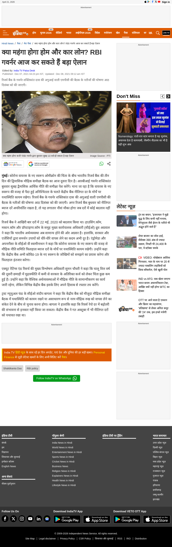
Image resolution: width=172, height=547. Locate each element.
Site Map (30, 538)
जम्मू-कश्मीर (158, 494)
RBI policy (32, 368)
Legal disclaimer (47, 538)
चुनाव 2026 (46, 32)
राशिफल (136, 32)
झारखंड (156, 499)
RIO (128, 538)
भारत (68, 32)
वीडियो (59, 32)
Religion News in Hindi (64, 471)
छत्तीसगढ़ (157, 490)
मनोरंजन (108, 32)
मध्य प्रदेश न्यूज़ (159, 461)
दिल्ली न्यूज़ (157, 447)
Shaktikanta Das (12, 368)
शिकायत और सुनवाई (11, 457)
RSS (119, 538)
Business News (60, 466)
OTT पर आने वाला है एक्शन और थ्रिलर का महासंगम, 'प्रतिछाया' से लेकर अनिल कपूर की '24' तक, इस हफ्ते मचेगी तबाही (153, 308)
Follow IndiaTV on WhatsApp (56, 378)
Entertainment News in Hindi (67, 452)
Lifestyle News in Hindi (64, 485)
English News (9, 466)
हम (3, 447)
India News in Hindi (62, 442)
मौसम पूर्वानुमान (8, 483)
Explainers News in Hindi (65, 475)
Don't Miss (128, 96)
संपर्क (4, 442)
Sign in (166, 2)
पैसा (126, 32)
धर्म (145, 32)
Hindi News (8, 43)
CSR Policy (85, 538)
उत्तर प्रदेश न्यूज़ (159, 442)
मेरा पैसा (27, 43)
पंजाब (155, 480)
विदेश (97, 32)
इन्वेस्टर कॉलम (8, 461)
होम (34, 32)
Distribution (141, 538)
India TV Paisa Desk (24, 70)
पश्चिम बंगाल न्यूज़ (161, 452)
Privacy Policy (67, 538)
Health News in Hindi (63, 480)
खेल (118, 32)
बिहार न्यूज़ (157, 457)
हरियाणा (156, 485)
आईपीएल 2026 (83, 32)
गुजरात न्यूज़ (158, 475)
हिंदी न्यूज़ (20, 352)
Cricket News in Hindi (63, 461)
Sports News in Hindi (63, 457)
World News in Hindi (62, 447)
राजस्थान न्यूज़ (159, 471)
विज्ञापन (5, 452)
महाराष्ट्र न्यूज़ (158, 466)
